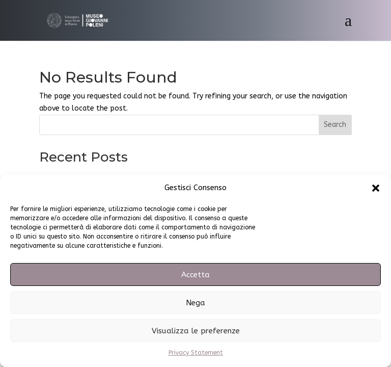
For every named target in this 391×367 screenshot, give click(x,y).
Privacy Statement (196, 352)
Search (335, 124)
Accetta (195, 274)
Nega (195, 302)
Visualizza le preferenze (196, 330)
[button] (376, 188)
